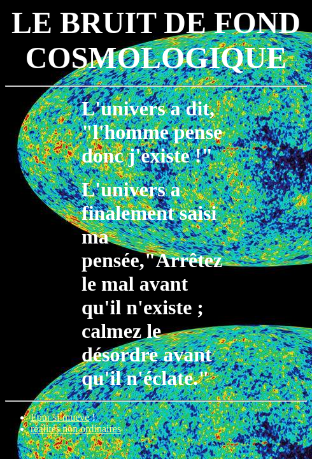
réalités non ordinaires (76, 428)
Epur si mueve (60, 417)
